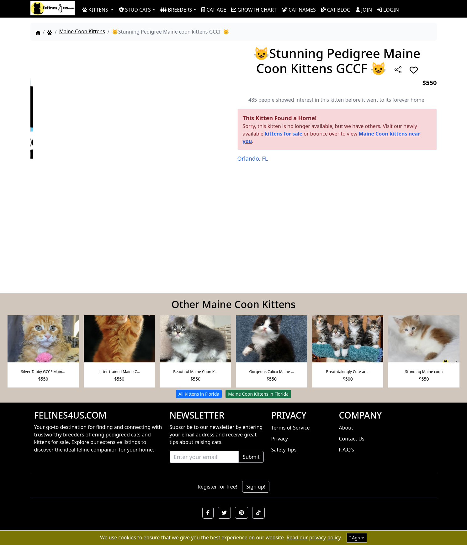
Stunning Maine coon (424, 371)
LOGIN (388, 9)
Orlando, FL (252, 158)
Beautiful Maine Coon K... (195, 371)
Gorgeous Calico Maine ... (271, 371)
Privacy (279, 438)
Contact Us (351, 438)
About (346, 427)
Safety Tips (284, 449)
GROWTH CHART (254, 9)
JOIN (364, 9)
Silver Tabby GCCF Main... (43, 371)
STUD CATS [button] (135, 9)
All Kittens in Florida (198, 394)
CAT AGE (213, 9)
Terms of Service (290, 427)
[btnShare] (398, 70)
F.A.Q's (346, 449)
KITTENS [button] (95, 9)
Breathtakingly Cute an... (347, 371)
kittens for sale (283, 133)
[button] (208, 513)
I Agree (356, 538)
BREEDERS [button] (176, 9)
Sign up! (255, 486)
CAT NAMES (299, 9)
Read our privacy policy (313, 537)
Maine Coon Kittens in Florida (258, 394)
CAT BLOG (336, 9)
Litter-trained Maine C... (119, 371)
